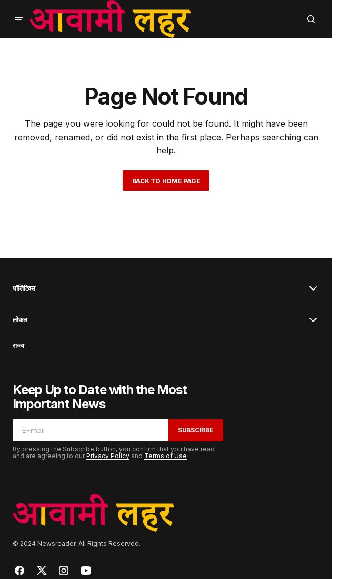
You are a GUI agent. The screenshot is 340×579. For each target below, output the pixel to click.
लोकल (20, 320)
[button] (19, 19)
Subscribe (196, 430)
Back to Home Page (166, 181)
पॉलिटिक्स (24, 288)
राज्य (18, 345)
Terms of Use (165, 456)
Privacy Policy (107, 456)
